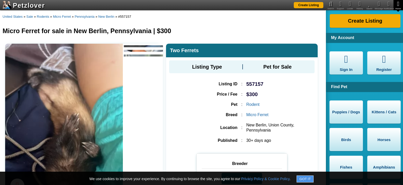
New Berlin (106, 16)
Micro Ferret (62, 16)
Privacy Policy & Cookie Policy (265, 179)
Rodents (43, 16)
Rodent (253, 104)
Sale (29, 16)
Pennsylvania (84, 16)
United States (13, 16)
